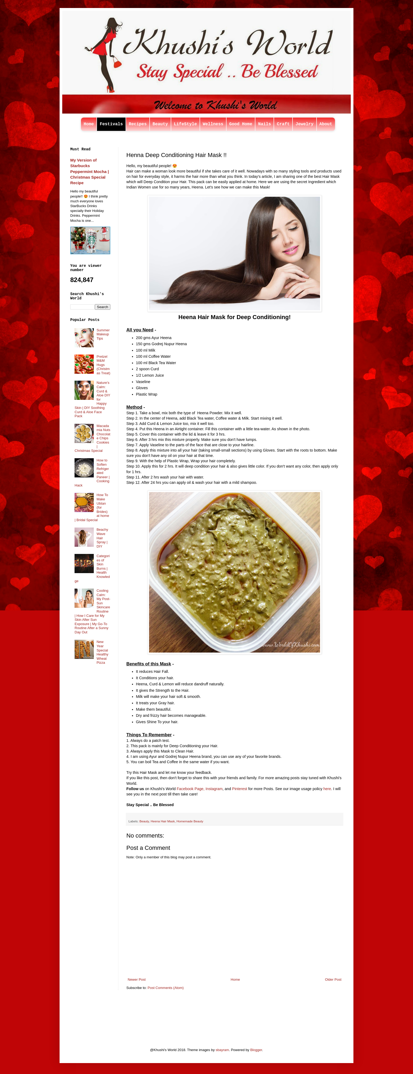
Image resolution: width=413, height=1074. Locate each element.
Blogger (256, 1050)
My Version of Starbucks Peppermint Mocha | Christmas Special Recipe (89, 171)
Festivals (111, 124)
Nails (264, 124)
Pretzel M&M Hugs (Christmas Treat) (103, 365)
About (326, 124)
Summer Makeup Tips (103, 334)
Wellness (213, 124)
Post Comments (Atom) (166, 988)
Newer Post (137, 980)
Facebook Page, (190, 789)
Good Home (240, 124)
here (327, 789)
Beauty (160, 124)
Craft (283, 124)
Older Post (333, 980)
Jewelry (304, 124)
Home (89, 124)
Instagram (214, 789)
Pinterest (239, 789)
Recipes (138, 124)
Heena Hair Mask (163, 821)
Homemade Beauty (190, 821)
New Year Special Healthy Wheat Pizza (102, 652)
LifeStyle (185, 124)
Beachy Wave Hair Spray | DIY (102, 538)
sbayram (222, 1050)
